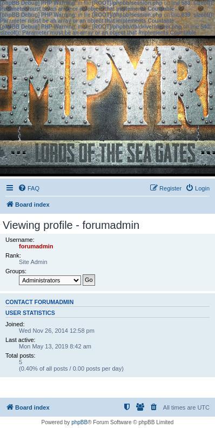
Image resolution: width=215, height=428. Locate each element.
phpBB (79, 422)
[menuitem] (28, 188)
